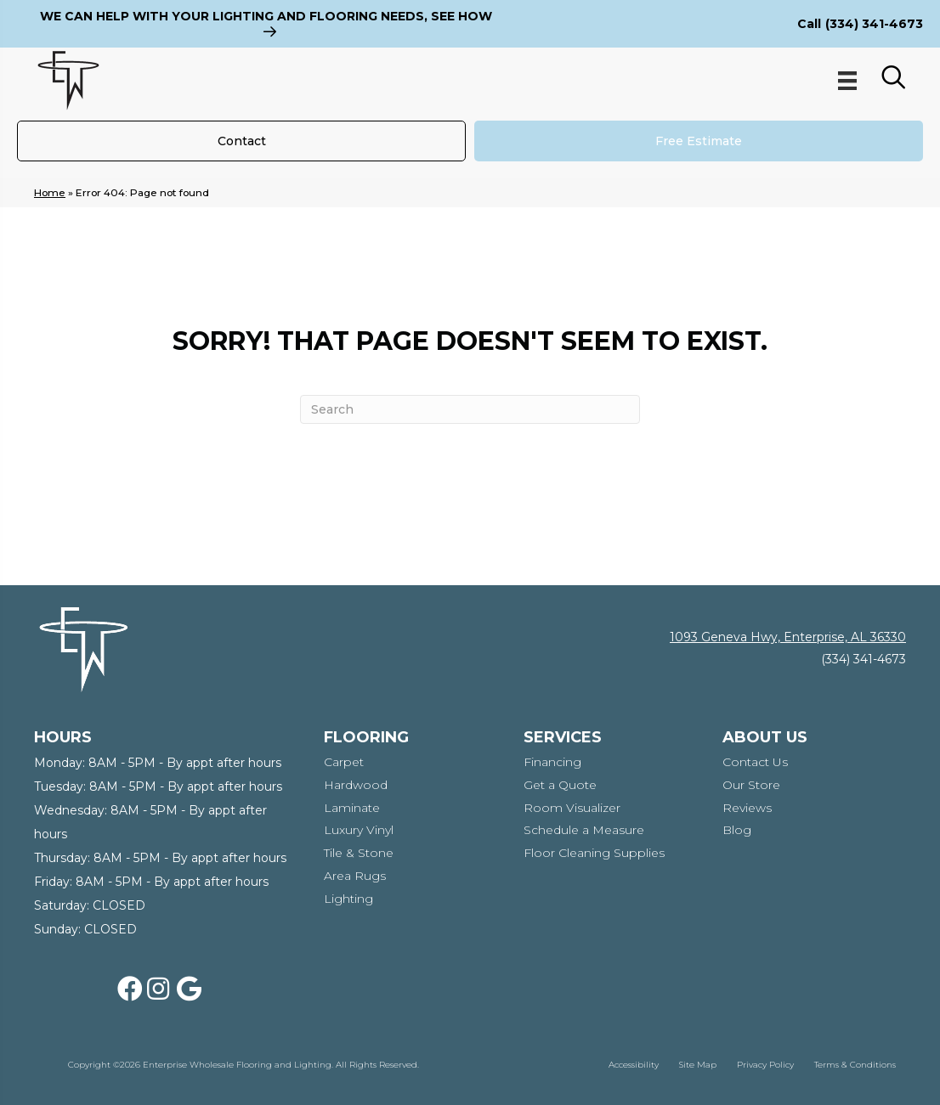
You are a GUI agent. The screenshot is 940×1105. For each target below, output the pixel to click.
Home (49, 192)
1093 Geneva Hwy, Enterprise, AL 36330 (788, 637)
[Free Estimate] (698, 141)
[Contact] (241, 141)
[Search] (470, 409)
